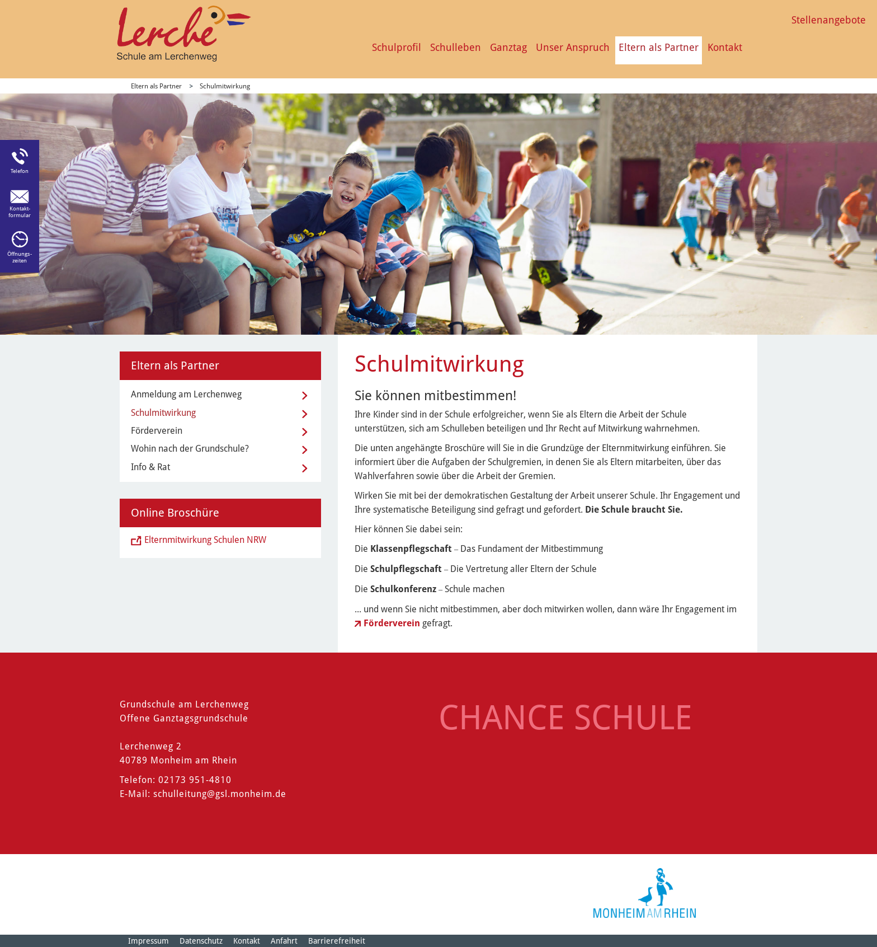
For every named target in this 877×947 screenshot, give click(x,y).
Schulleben (455, 47)
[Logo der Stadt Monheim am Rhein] (644, 893)
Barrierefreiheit (336, 940)
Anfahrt (284, 940)
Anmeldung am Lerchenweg (186, 394)
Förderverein (393, 623)
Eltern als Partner (659, 47)
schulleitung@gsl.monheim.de (219, 794)
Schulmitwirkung (225, 86)
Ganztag (508, 47)
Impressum (148, 940)
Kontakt (725, 47)
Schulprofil (396, 47)
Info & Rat (150, 467)
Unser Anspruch (573, 47)
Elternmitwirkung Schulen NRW (205, 540)
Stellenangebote (828, 20)
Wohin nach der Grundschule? (190, 448)
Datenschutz (201, 940)
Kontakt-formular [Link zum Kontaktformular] (19, 211)
